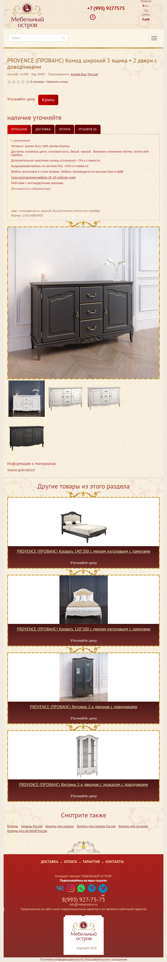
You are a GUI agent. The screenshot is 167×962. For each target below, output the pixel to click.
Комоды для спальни (59, 826)
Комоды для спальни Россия (96, 826)
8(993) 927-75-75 (83, 899)
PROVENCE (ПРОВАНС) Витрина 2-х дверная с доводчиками (83, 707)
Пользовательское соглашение (105, 959)
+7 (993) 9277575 (106, 8)
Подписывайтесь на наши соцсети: (83, 880)
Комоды (12, 826)
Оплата (64, 129)
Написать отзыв (57, 82)
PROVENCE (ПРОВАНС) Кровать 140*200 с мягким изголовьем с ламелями (83, 551)
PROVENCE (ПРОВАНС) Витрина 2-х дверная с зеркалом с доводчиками (83, 784)
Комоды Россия (31, 826)
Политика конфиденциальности (61, 959)
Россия (92, 74)
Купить (48, 99)
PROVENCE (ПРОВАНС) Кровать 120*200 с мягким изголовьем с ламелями (83, 629)
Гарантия (91, 861)
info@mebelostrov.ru (83, 904)
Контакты (115, 861)
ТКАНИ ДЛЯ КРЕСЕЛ (21, 470)
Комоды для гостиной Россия (27, 831)
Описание (19, 129)
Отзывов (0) (88, 129)
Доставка (43, 129)
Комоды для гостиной (133, 826)
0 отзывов (37, 82)
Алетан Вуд (78, 74)
